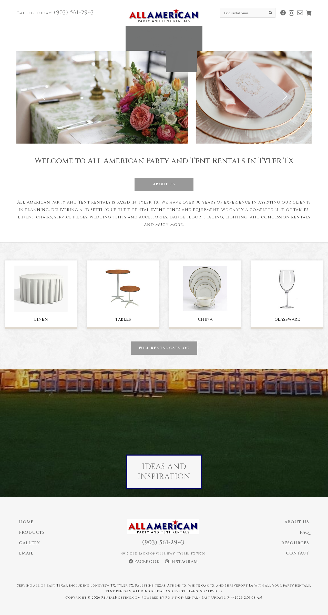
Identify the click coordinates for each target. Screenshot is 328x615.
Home (96, 34)
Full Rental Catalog (164, 348)
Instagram (181, 561)
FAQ (304, 532)
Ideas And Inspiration (164, 472)
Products (32, 532)
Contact (227, 34)
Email (26, 553)
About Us (164, 184)
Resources (295, 543)
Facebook (144, 561)
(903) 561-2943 (74, 12)
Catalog (125, 34)
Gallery (157, 34)
